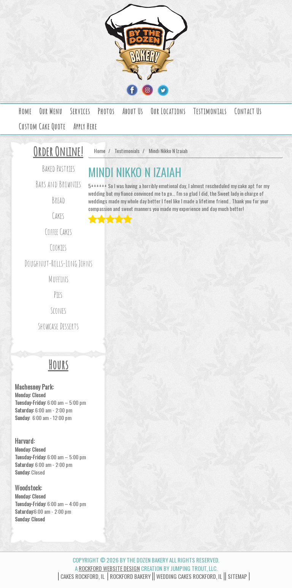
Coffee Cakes (58, 232)
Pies (58, 294)
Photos (106, 111)
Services (80, 111)
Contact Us (248, 111)
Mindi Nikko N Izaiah (168, 151)
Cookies (58, 247)
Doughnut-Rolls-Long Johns (58, 263)
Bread (58, 200)
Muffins (58, 279)
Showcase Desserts (58, 326)
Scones (58, 310)
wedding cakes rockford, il (189, 576)
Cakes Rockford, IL (82, 576)
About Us (132, 111)
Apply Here (85, 126)
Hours (58, 364)
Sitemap (237, 576)
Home (25, 111)
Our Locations (168, 111)
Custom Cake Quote (42, 126)
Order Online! (58, 151)
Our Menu (50, 111)
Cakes (58, 216)
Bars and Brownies (58, 184)
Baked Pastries (58, 168)
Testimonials (210, 111)
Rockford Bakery (130, 576)
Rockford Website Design (109, 568)
